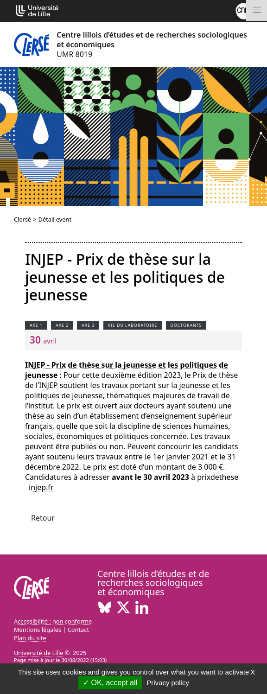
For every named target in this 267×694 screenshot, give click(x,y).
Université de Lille (38, 653)
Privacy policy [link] (167, 683)
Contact (78, 629)
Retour (43, 518)
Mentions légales (37, 629)
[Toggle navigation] (256, 10)
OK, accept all (110, 683)
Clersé (22, 219)
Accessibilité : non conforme (53, 621)
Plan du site (30, 638)
